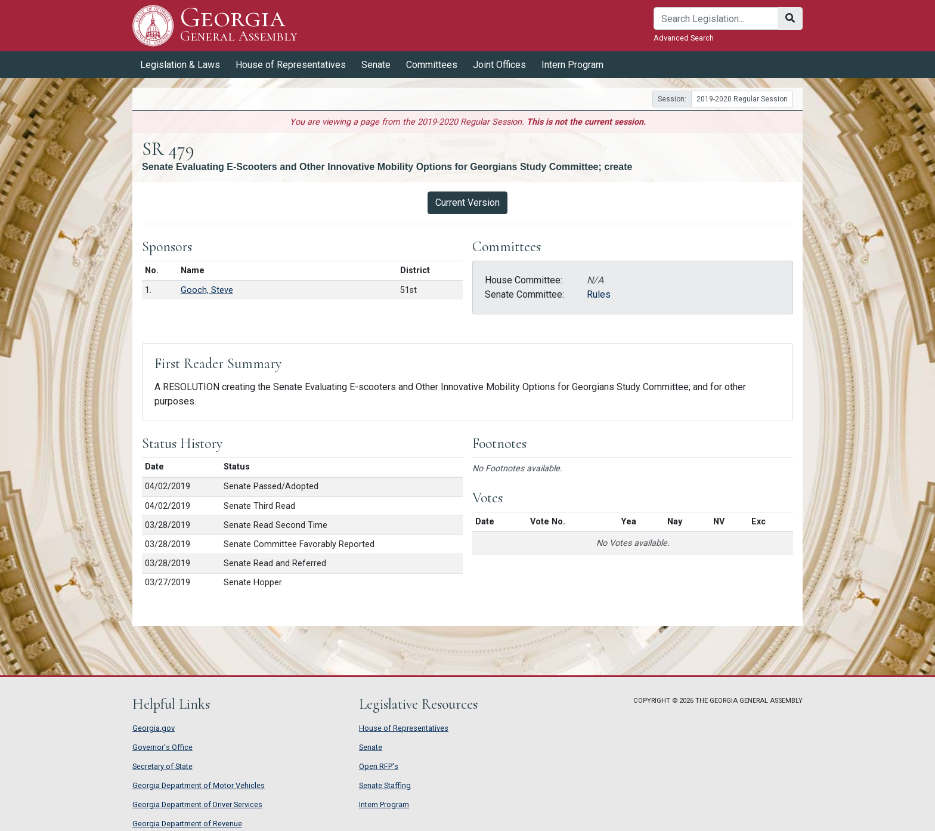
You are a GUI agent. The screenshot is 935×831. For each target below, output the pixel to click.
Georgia (239, 25)
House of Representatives (291, 64)
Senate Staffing (385, 785)
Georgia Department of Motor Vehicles (198, 785)
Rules (599, 294)
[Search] (716, 18)
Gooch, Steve (207, 290)
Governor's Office (162, 747)
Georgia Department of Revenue (187, 823)
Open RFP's (378, 766)
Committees (431, 64)
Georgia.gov (153, 728)
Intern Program (572, 64)
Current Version (467, 202)
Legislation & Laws (180, 64)
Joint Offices (499, 64)
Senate (376, 64)
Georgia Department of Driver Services (197, 804)
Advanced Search (684, 37)
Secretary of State (162, 766)
